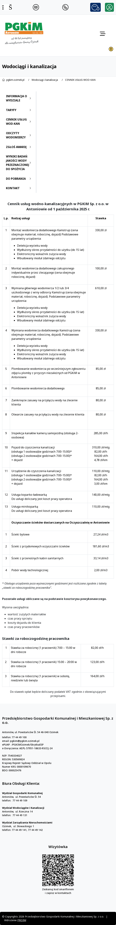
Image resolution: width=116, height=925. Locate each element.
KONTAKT (19, 188)
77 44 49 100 (19, 753)
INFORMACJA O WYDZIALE (19, 98)
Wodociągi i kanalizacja (45, 79)
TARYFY (19, 110)
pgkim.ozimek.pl (15, 79)
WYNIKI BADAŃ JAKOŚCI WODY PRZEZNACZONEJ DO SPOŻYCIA (19, 162)
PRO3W (21, 920)
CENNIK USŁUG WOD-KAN (80, 79)
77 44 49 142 (35, 845)
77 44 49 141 (19, 845)
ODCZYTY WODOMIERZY (19, 135)
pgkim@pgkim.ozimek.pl (24, 756)
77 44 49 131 (19, 831)
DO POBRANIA (19, 179)
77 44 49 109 (19, 816)
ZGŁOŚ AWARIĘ (19, 147)
